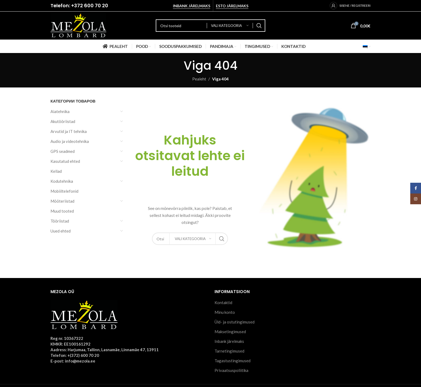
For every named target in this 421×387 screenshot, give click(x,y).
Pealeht (199, 78)
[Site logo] (78, 25)
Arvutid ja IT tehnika (68, 131)
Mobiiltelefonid (64, 191)
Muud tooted (62, 211)
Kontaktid (223, 302)
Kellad (56, 171)
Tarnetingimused (229, 351)
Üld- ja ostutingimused (235, 321)
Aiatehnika (60, 111)
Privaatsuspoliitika (231, 370)
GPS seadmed (62, 151)
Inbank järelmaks (191, 6)
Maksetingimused (230, 331)
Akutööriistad (62, 121)
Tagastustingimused (233, 360)
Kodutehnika (61, 181)
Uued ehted (60, 230)
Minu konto (225, 312)
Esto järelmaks (232, 6)
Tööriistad (59, 221)
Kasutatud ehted (65, 161)
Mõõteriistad (62, 201)
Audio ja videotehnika (69, 141)
